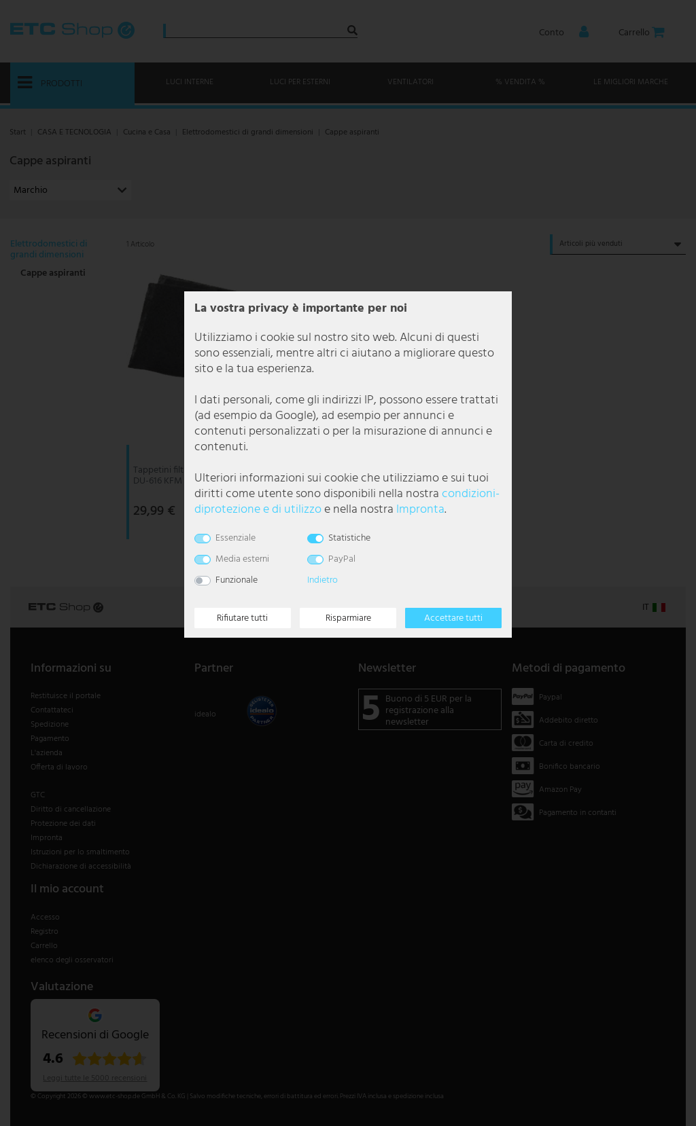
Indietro (322, 580)
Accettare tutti (453, 618)
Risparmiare (348, 618)
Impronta (420, 510)
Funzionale (236, 580)
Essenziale (235, 538)
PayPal (341, 559)
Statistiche (349, 538)
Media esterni (242, 559)
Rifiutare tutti (242, 618)
